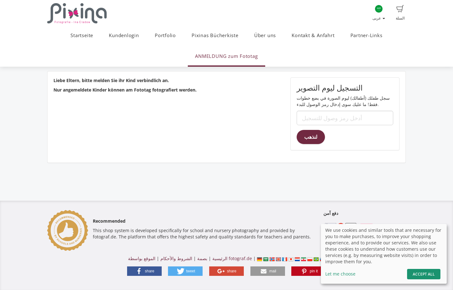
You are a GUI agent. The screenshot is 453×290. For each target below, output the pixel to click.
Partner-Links (366, 35)
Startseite (81, 35)
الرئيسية (219, 258)
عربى (378, 13)
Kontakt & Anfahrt (313, 35)
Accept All (424, 274)
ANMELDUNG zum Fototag (226, 56)
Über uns (265, 35)
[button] (144, 271)
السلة (400, 13)
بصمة (201, 258)
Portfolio (165, 35)
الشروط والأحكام (176, 258)
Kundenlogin (124, 35)
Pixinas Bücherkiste (215, 35)
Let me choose (340, 274)
